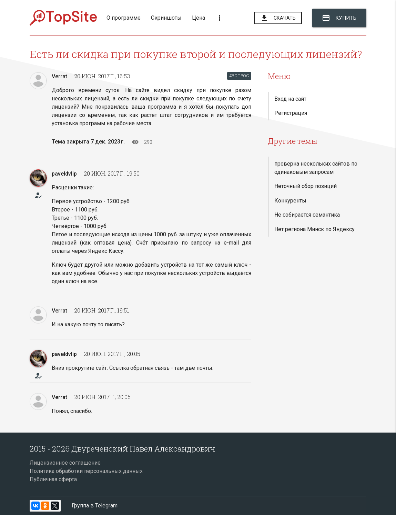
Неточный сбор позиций (305, 186)
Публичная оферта (53, 479)
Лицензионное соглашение (65, 462)
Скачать (278, 18)
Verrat (59, 76)
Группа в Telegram (95, 505)
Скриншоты (166, 17)
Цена (198, 17)
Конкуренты (290, 200)
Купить (339, 18)
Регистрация (290, 113)
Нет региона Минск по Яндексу (314, 229)
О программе (123, 17)
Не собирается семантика (307, 214)
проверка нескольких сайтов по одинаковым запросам (315, 167)
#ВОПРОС (239, 75)
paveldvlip (64, 173)
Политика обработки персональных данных (86, 471)
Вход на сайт (290, 99)
